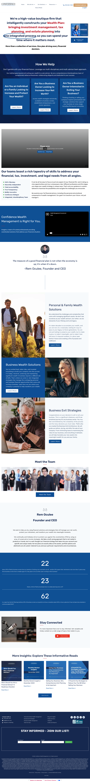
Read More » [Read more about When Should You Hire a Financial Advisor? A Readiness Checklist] (5, 690)
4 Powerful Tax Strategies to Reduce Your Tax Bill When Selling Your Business (77, 683)
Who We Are (31, 4)
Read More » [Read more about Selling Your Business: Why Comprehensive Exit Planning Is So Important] (49, 688)
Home (22, 4)
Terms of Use (31, 772)
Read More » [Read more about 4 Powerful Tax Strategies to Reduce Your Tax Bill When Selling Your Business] (72, 688)
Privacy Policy (37, 772)
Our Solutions (42, 4)
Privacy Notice (44, 772)
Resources (52, 4)
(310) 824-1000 (25, 761)
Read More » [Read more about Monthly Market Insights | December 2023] (27, 686)
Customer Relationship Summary (54, 772)
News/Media (38, 7)
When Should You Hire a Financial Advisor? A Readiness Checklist (9, 685)
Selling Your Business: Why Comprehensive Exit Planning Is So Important (56, 683)
